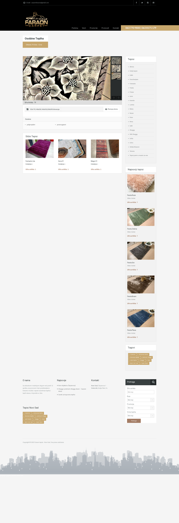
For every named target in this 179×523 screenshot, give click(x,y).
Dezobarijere (134, 79)
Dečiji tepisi (133, 71)
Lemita (132, 105)
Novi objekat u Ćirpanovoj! (67, 385)
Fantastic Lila (30, 161)
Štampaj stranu (113, 109)
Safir (131, 126)
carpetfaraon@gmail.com (40, 3)
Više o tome (131, 198)
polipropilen (31, 125)
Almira (132, 67)
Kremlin (132, 100)
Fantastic (133, 84)
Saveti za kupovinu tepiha (66, 395)
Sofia (131, 138)
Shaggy (132, 130)
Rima (131, 121)
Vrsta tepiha (131, 412)
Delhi (131, 75)
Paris (131, 117)
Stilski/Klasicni (134, 147)
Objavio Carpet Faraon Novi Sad (11, 475)
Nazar (132, 113)
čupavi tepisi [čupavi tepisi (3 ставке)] (144, 363)
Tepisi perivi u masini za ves (139, 155)
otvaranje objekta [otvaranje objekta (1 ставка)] (134, 357)
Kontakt (116, 28)
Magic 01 (94, 161)
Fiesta (132, 88)
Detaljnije (29, 164)
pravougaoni (61, 125)
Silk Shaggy (133, 134)
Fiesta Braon (131, 296)
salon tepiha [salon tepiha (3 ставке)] (133, 360)
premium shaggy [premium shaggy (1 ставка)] (147, 357)
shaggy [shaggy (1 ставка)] (142, 360)
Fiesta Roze (131, 195)
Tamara (132, 151)
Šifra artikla (131, 388)
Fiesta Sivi (130, 263)
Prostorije (94, 28)
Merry (131, 109)
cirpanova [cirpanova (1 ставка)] (132, 354)
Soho (131, 143)
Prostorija (130, 404)
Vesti (84, 28)
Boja (128, 396)
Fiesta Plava (131, 330)
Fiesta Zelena (132, 229)
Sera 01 (61, 161)
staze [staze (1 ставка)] (148, 360)
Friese (132, 92)
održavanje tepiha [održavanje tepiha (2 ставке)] (143, 354)
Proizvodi (105, 28)
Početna (75, 28)
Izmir (131, 96)
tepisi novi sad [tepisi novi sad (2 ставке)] (134, 363)
